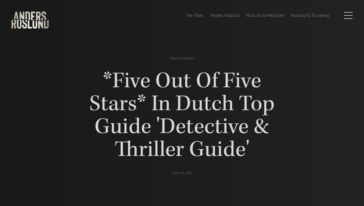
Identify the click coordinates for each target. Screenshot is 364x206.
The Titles (195, 15)
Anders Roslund (225, 15)
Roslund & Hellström (265, 15)
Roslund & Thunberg (310, 15)
